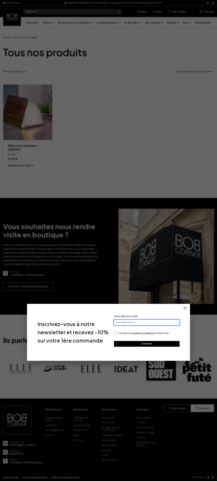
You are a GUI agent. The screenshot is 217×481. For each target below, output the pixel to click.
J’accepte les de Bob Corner (144, 333)
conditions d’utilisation (143, 333)
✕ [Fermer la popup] (185, 308)
